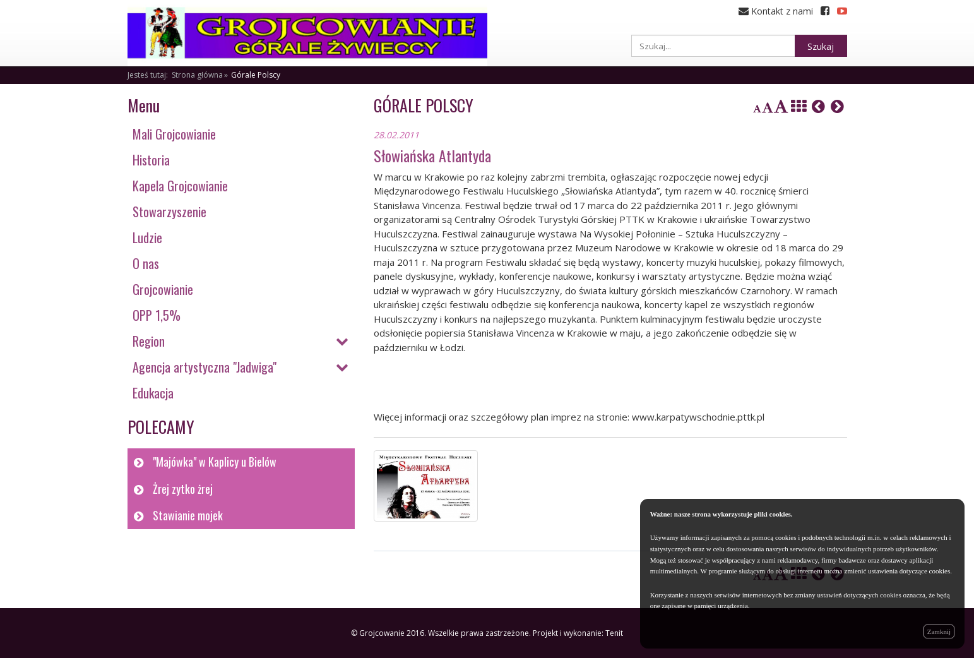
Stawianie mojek (188, 515)
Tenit (614, 633)
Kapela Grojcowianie (180, 185)
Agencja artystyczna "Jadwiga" (204, 366)
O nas (146, 263)
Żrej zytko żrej (183, 489)
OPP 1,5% (157, 315)
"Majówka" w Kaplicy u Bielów (214, 461)
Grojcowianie (163, 289)
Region (149, 341)
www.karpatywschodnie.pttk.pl (698, 416)
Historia (151, 159)
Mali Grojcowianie (174, 133)
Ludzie (147, 237)
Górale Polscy (255, 74)
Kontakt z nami (776, 11)
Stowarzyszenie (169, 211)
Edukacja (153, 392)
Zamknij (939, 631)
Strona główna (197, 74)
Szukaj (820, 46)
